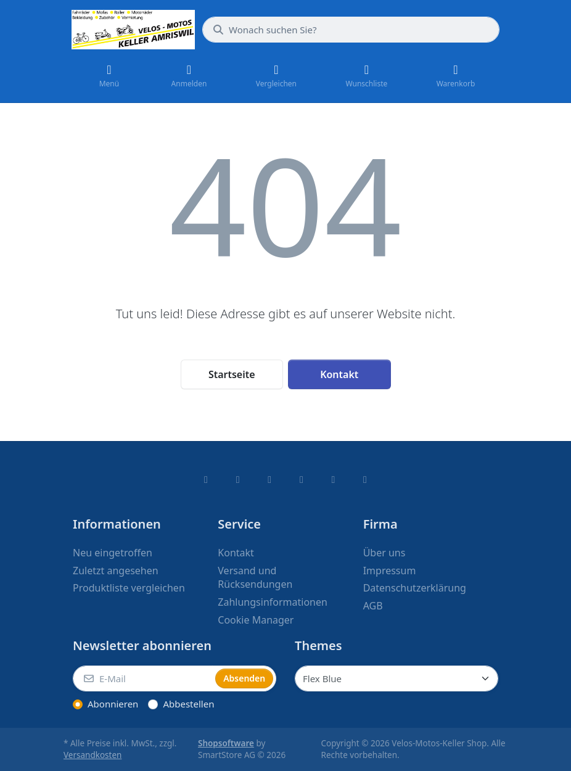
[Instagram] (269, 479)
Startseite (231, 374)
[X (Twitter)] (238, 479)
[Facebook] (206, 479)
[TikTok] (301, 479)
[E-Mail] (143, 678)
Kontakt (339, 374)
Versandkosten (92, 755)
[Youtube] (333, 479)
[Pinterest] (365, 479)
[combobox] (350, 30)
